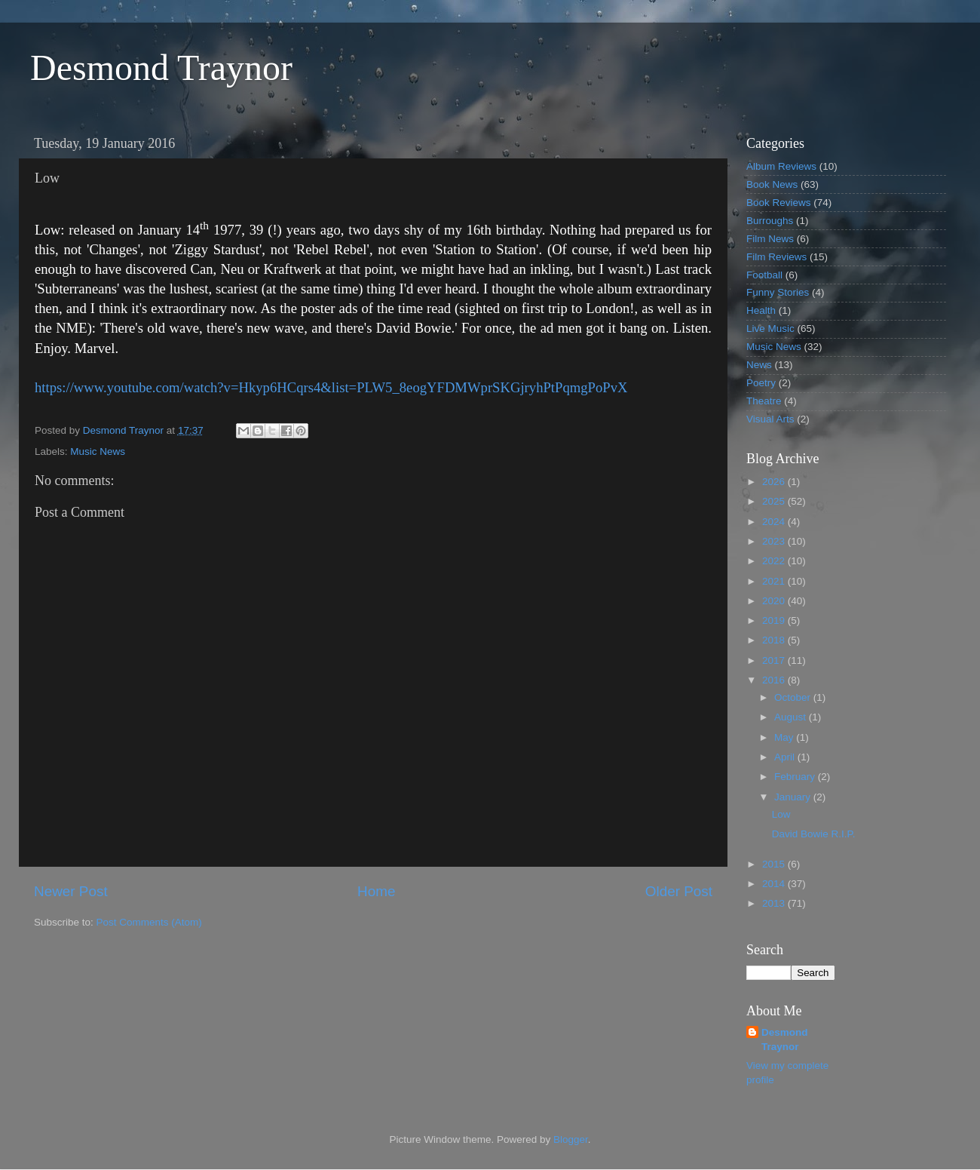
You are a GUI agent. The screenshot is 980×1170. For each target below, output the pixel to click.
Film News (770, 238)
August (791, 717)
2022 (775, 561)
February (796, 776)
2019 (775, 620)
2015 (775, 864)
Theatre (764, 401)
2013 (775, 903)
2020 (775, 600)
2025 (775, 501)
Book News (772, 184)
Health (761, 310)
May (785, 737)
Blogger (570, 1139)
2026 (775, 481)
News (759, 364)
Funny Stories (777, 292)
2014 (775, 883)
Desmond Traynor (161, 68)
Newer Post (71, 891)
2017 (775, 660)
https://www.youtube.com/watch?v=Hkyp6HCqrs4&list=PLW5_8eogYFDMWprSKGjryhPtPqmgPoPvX (331, 387)
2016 (775, 680)
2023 (775, 541)
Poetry (761, 382)
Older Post (678, 891)
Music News (97, 451)
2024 (775, 521)
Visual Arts (770, 419)
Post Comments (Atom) (149, 922)
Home (376, 891)
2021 (775, 581)
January (793, 797)
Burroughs (769, 220)
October (793, 697)
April (786, 757)
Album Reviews (781, 166)
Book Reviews (778, 202)
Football (764, 275)
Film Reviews (776, 257)
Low (781, 814)
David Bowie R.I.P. (814, 834)
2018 (775, 640)
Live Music (770, 328)
